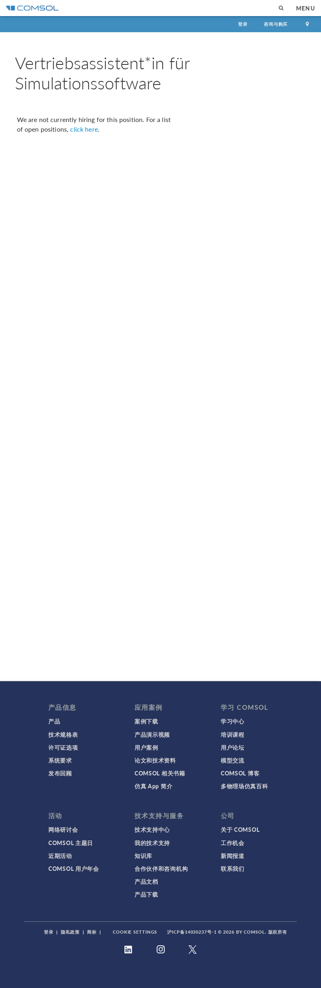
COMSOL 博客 (240, 773)
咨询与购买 (276, 24)
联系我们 (232, 868)
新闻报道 (232, 856)
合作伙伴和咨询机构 (161, 868)
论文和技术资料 (155, 760)
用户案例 (146, 747)
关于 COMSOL (240, 829)
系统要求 (60, 760)
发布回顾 (60, 773)
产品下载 (146, 894)
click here (84, 129)
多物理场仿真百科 (244, 786)
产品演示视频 (152, 734)
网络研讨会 (63, 829)
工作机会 (232, 843)
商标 (92, 932)
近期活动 (60, 856)
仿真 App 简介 (153, 786)
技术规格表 (63, 734)
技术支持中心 (152, 829)
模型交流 (232, 760)
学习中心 (232, 721)
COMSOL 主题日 (70, 843)
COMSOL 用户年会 (73, 868)
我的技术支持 (152, 843)
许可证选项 (63, 747)
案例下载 (146, 721)
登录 (243, 24)
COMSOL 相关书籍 (160, 773)
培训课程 (232, 734)
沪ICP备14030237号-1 (191, 932)
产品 (54, 721)
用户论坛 (232, 747)
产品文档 (146, 881)
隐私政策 (70, 932)
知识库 (143, 856)
